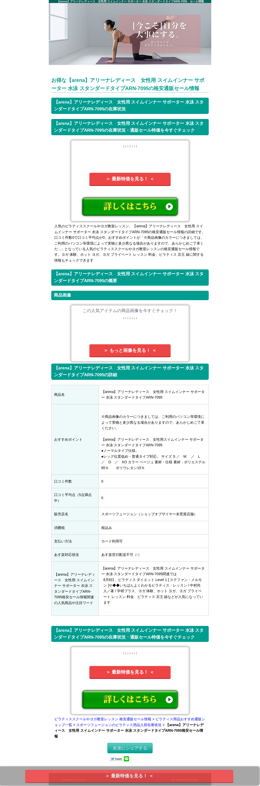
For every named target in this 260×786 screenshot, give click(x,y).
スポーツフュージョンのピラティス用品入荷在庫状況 (118, 725)
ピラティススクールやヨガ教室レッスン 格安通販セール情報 (102, 719)
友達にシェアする (130, 748)
